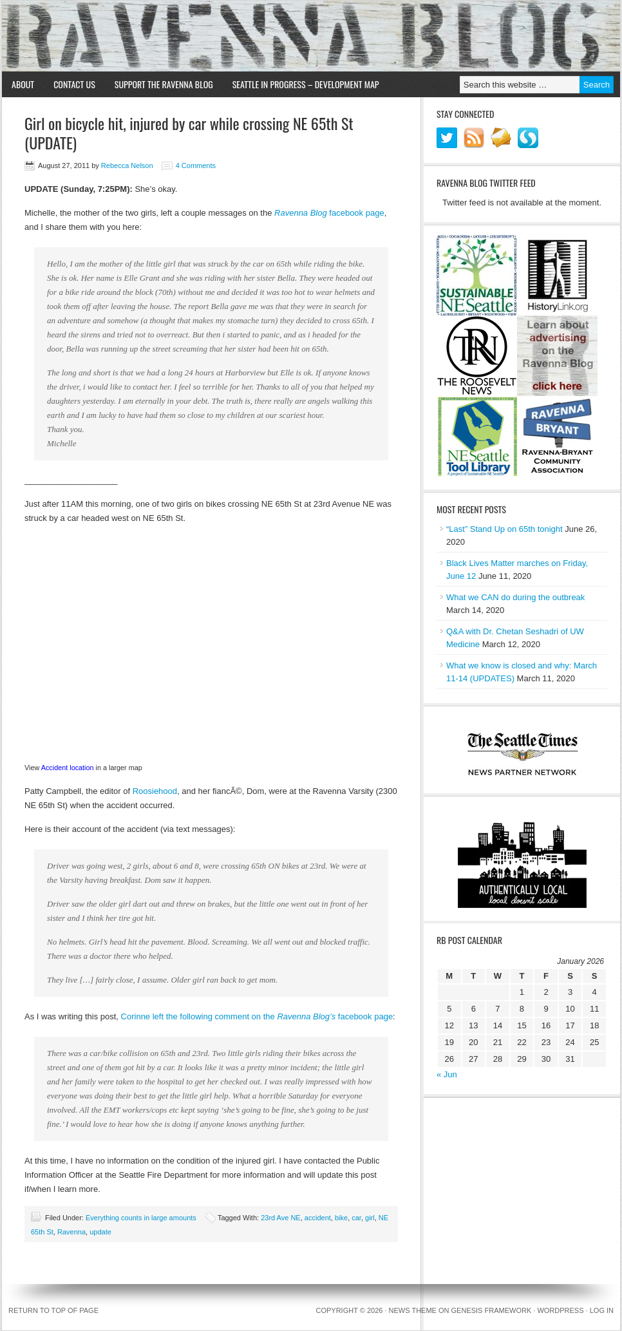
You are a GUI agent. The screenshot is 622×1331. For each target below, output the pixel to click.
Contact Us (74, 84)
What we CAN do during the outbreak (515, 597)
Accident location (67, 767)
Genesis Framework (491, 1310)
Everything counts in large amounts (141, 1218)
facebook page (355, 213)
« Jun (447, 1074)
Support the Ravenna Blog (164, 84)
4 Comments (196, 165)
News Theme (413, 1310)
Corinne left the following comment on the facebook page (257, 1016)
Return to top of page (53, 1310)
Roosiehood (155, 791)
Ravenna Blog (311, 36)
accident (318, 1218)
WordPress (560, 1310)
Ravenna (71, 1232)
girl (370, 1218)
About (23, 84)
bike (341, 1218)
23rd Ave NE (281, 1218)
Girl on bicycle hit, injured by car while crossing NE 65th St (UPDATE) (188, 132)
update (100, 1232)
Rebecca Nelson (127, 165)
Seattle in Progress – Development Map (305, 84)
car (356, 1218)
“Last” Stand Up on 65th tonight (504, 529)
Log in (602, 1310)
